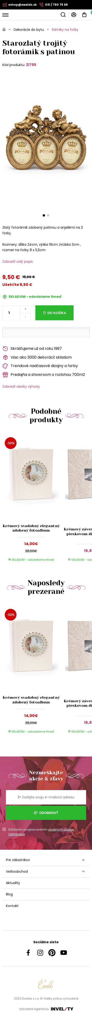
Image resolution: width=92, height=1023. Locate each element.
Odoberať (46, 813)
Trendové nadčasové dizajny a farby (40, 366)
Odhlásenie (16, 834)
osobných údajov (61, 829)
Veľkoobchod (17, 871)
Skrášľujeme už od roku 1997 (32, 349)
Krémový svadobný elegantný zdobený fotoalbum (31, 528)
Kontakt (12, 905)
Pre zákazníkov (18, 860)
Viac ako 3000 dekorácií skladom (37, 357)
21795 (31, 64)
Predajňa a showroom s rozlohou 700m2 (43, 375)
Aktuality (13, 883)
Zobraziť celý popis (17, 261)
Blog (9, 894)
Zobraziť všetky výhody (21, 386)
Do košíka (56, 313)
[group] (32, 499)
